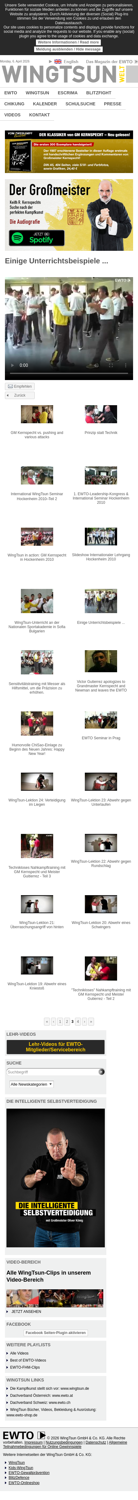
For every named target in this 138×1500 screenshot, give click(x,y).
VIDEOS (12, 114)
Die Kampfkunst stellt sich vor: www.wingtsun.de (49, 1388)
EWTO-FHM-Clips (25, 1367)
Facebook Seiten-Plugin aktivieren (56, 1333)
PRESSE (112, 103)
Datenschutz (95, 1442)
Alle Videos (19, 1353)
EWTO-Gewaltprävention (29, 1473)
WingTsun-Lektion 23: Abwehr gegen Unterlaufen (101, 802)
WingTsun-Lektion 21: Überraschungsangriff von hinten (37, 925)
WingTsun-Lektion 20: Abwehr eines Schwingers (101, 925)
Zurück (20, 395)
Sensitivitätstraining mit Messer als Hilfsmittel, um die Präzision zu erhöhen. (37, 688)
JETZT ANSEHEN (26, 1312)
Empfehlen (20, 386)
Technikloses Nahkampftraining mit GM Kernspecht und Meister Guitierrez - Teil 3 (37, 871)
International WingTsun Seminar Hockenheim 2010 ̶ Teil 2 (37, 496)
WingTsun (17, 1462)
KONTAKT (39, 114)
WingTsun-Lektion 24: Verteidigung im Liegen (37, 802)
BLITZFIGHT (99, 92)
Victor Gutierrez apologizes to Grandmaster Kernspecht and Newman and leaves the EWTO (101, 686)
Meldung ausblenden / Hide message (68, 49)
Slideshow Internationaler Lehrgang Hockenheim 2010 (101, 557)
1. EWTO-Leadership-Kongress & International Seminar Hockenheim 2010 (101, 498)
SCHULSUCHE (80, 103)
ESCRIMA (68, 92)
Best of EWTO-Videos (28, 1360)
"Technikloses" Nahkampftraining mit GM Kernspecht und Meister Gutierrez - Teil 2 (101, 994)
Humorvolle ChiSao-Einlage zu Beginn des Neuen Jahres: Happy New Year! (37, 749)
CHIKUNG (14, 103)
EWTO (10, 92)
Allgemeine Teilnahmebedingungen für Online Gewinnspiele (65, 1444)
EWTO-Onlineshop (24, 1483)
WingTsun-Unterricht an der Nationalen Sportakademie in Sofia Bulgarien (37, 626)
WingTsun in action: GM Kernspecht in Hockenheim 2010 (37, 557)
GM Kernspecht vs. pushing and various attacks (37, 435)
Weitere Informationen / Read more (68, 42)
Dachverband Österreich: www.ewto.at (41, 1395)
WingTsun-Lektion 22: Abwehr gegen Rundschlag (101, 863)
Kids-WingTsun (21, 1468)
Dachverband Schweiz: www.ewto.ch (40, 1402)
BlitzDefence (19, 1478)
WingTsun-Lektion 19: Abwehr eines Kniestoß (37, 986)
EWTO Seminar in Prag (101, 738)
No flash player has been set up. (69, 325)
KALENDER (45, 103)
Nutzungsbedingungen (64, 1442)
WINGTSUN (37, 92)
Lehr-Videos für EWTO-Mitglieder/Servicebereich (55, 1047)
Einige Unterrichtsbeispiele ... (101, 622)
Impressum (33, 1442)
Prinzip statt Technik (101, 433)
